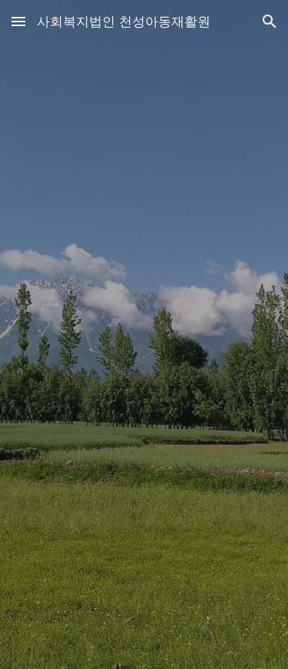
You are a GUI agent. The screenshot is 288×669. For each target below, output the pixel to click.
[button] (18, 21)
